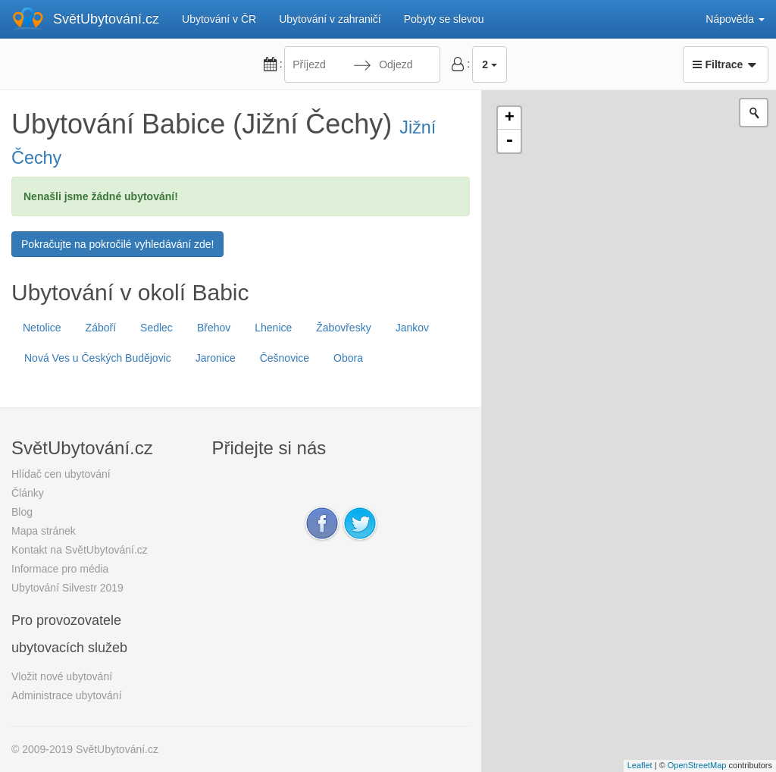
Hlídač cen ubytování (61, 474)
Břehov (213, 328)
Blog (22, 512)
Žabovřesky (343, 328)
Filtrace (726, 64)
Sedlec (156, 328)
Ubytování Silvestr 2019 (67, 588)
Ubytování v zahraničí (330, 19)
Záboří (101, 328)
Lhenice (273, 328)
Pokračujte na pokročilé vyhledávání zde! (117, 244)
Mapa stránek (43, 531)
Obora (348, 358)
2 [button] (489, 64)
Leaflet (639, 765)
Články (27, 493)
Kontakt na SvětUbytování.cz (79, 550)
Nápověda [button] (735, 19)
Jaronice (216, 358)
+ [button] (510, 118)
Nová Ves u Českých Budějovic (97, 358)
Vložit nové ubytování (61, 676)
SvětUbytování (106, 19)
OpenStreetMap (697, 765)
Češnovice (284, 358)
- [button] (509, 141)
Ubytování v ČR (219, 19)
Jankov (412, 328)
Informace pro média (59, 569)
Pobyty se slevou (444, 19)
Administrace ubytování (66, 695)
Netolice (42, 328)
